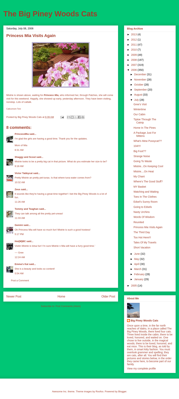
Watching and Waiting (146, 191)
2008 (134, 59)
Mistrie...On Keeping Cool (148, 166)
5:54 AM (19, 273)
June (137, 253)
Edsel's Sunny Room (146, 201)
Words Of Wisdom (144, 216)
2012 (134, 39)
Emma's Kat (21, 264)
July (136, 99)
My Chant (139, 176)
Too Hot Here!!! (142, 237)
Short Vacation (142, 247)
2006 (134, 69)
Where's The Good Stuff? (148, 181)
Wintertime (140, 109)
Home (61, 296)
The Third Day (142, 232)
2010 (134, 49)
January (139, 279)
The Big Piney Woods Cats (50, 14)
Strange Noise (142, 156)
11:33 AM (20, 218)
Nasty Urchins (142, 211)
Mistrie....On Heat (144, 171)
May (137, 259)
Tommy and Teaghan (26, 208)
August (138, 94)
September (140, 89)
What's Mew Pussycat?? (148, 140)
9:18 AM (19, 166)
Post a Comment (20, 280)
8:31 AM (19, 150)
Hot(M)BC (20, 241)
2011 (134, 44)
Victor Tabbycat (23, 173)
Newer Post (13, 296)
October (139, 84)
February (139, 274)
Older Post (108, 296)
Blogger (122, 391)
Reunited (139, 222)
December (140, 74)
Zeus (17, 189)
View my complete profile (141, 368)
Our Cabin (139, 114)
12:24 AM (20, 257)
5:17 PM (19, 234)
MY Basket (140, 186)
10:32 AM (20, 182)
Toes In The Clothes (145, 196)
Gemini (19, 225)
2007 (134, 64)
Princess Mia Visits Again (148, 227)
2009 (134, 54)
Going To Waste (143, 161)
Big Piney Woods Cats (144, 320)
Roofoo (99, 391)
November (140, 79)
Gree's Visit (140, 104)
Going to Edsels (143, 206)
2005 (134, 285)
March (138, 269)
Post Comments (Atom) (68, 306)
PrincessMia (22, 134)
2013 (134, 34)
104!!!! (137, 145)
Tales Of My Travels (145, 242)
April (137, 264)
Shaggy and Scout (25, 157)
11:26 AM (20, 201)
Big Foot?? (140, 151)
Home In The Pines (145, 127)
